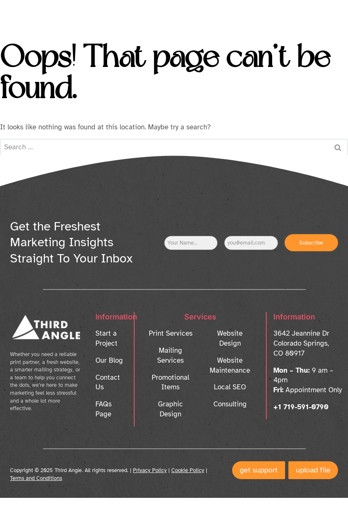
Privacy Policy (150, 470)
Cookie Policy (187, 470)
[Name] (191, 243)
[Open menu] (324, 14)
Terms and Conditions (36, 478)
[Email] (251, 243)
